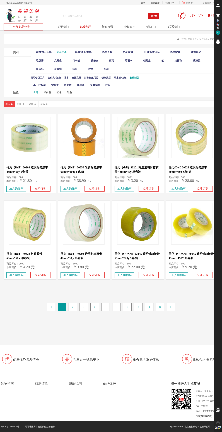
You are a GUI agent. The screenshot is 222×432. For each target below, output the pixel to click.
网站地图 (28, 426)
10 (160, 307)
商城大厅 (192, 39)
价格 (19, 104)
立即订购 (40, 188)
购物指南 (7, 383)
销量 (31, 104)
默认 (8, 104)
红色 (59, 92)
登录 (143, 2)
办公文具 (203, 39)
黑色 (69, 92)
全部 (35, 92)
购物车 (189, 2)
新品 (42, 104)
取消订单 (41, 383)
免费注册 (155, 2)
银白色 (47, 92)
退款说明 (75, 383)
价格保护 (109, 383)
